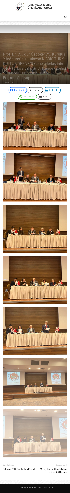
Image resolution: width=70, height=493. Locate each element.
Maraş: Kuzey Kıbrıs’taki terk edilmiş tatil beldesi (53, 471)
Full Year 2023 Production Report (19, 469)
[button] (5, 17)
